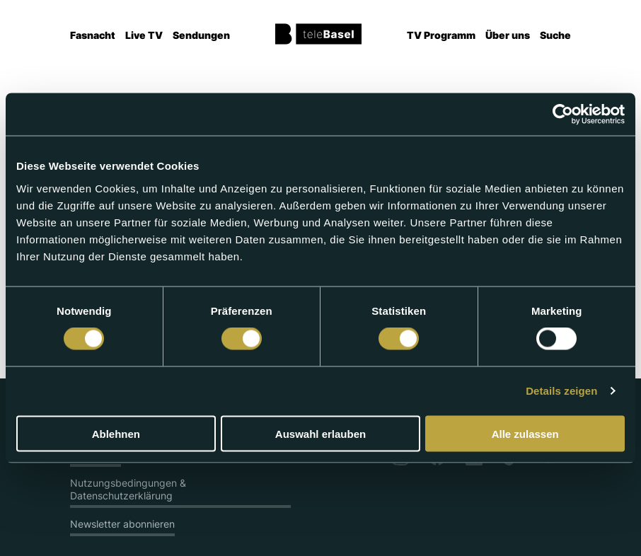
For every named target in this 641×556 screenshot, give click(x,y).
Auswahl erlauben (320, 433)
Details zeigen (561, 391)
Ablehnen (116, 433)
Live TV (144, 35)
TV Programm (441, 35)
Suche (555, 35)
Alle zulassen (525, 433)
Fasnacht (92, 35)
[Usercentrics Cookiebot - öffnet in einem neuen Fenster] (563, 114)
